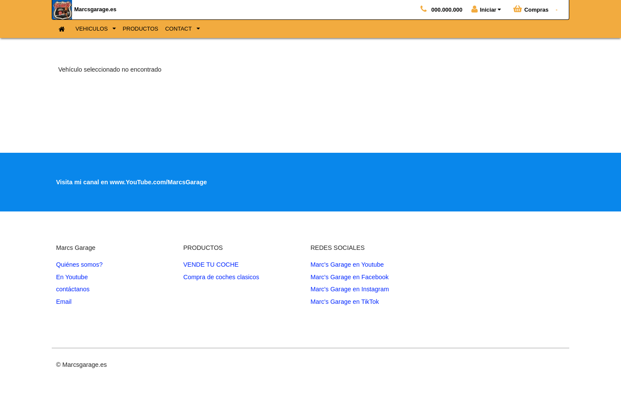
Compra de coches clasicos (221, 277)
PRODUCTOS (140, 28)
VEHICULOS (92, 28)
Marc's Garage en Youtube (347, 264)
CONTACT (179, 28)
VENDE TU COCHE (210, 264)
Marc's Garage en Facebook (349, 277)
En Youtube (72, 277)
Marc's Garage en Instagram (349, 289)
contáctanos (73, 289)
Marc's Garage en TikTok (344, 301)
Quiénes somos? (79, 264)
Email (64, 301)
